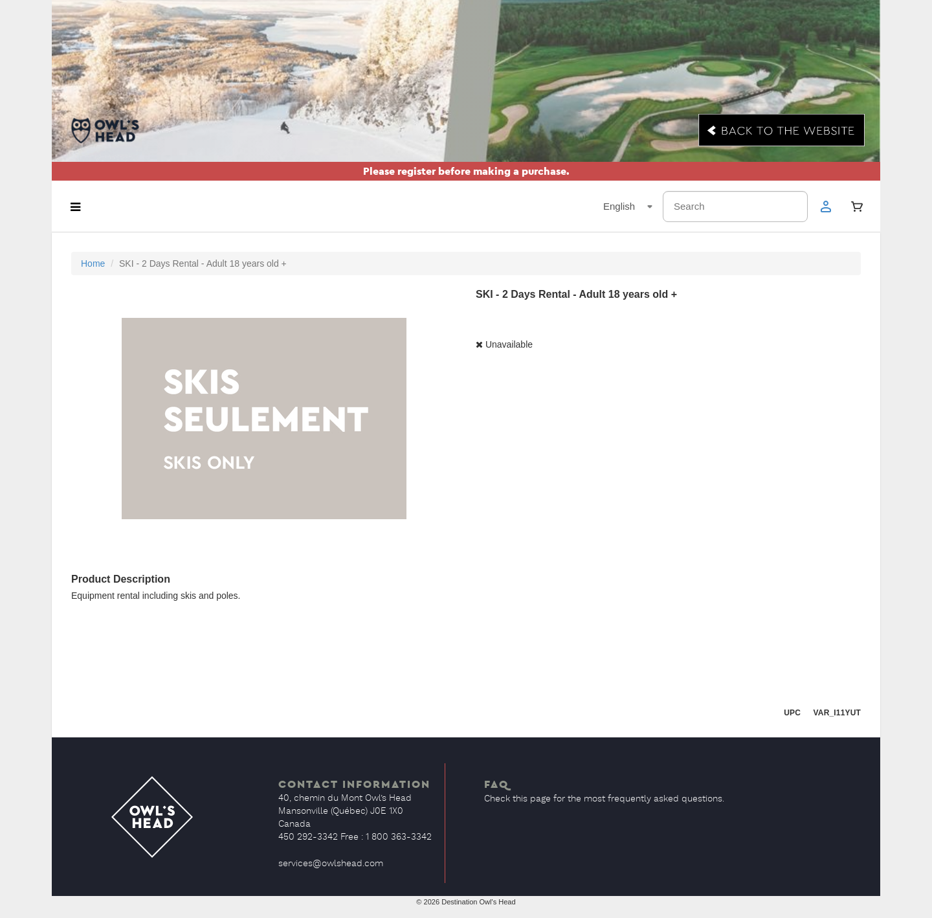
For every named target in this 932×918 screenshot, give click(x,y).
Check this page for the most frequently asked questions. (604, 799)
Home (93, 263)
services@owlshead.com (330, 863)
